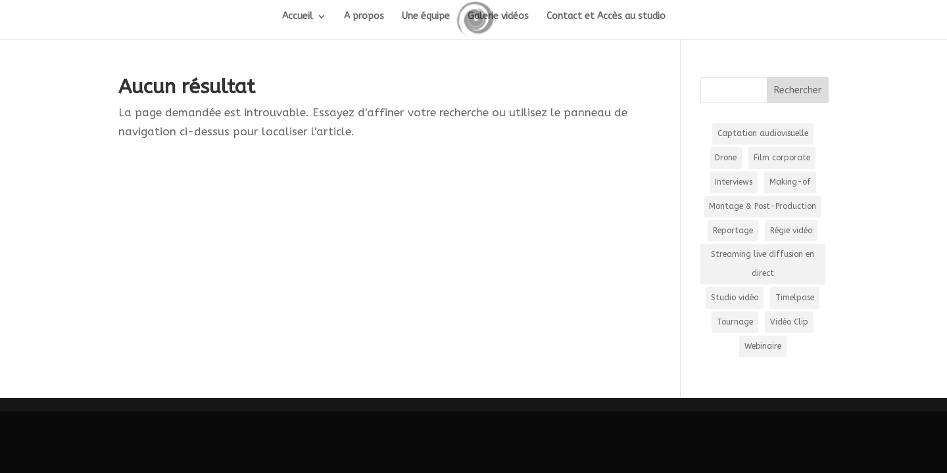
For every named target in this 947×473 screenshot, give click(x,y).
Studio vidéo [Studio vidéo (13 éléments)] (734, 297)
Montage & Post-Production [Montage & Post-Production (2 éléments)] (762, 206)
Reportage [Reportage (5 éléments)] (733, 230)
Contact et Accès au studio (606, 17)
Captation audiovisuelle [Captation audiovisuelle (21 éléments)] (762, 133)
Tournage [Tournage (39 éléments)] (735, 322)
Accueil (297, 17)
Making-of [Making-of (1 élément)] (790, 182)
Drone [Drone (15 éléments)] (726, 157)
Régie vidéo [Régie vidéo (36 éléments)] (791, 230)
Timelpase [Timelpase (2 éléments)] (794, 297)
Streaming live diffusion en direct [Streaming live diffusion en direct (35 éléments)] (762, 264)
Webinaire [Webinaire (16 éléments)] (762, 346)
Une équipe (426, 17)
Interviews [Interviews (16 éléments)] (733, 182)
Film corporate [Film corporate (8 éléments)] (782, 157)
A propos (364, 17)
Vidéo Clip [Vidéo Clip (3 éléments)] (789, 322)
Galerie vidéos (498, 17)
